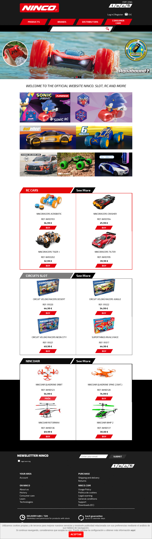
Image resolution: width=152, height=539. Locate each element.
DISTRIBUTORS (90, 21)
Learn (22, 498)
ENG (130, 2)
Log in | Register (115, 14)
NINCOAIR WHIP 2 (105, 422)
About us (24, 489)
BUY (48, 227)
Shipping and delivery (88, 477)
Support (82, 502)
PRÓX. (48, 398)
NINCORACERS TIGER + (49, 251)
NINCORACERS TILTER (105, 251)
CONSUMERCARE (118, 21)
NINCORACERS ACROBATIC (49, 213)
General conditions (87, 498)
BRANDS (62, 21)
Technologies (26, 502)
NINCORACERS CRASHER (105, 213)
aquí (133, 530)
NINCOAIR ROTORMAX (49, 422)
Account (24, 477)
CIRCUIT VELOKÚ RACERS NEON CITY (49, 337)
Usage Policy (84, 489)
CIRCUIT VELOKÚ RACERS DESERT (49, 299)
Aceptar (76, 534)
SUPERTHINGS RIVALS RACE (105, 337)
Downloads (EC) (86, 505)
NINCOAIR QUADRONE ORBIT (49, 384)
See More (83, 190)
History (23, 492)
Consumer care (27, 495)
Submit (117, 456)
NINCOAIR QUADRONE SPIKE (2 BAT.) (105, 384)
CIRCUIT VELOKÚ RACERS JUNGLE (105, 299)
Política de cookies (87, 492)
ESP (124, 2)
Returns (82, 480)
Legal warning (25, 461)
